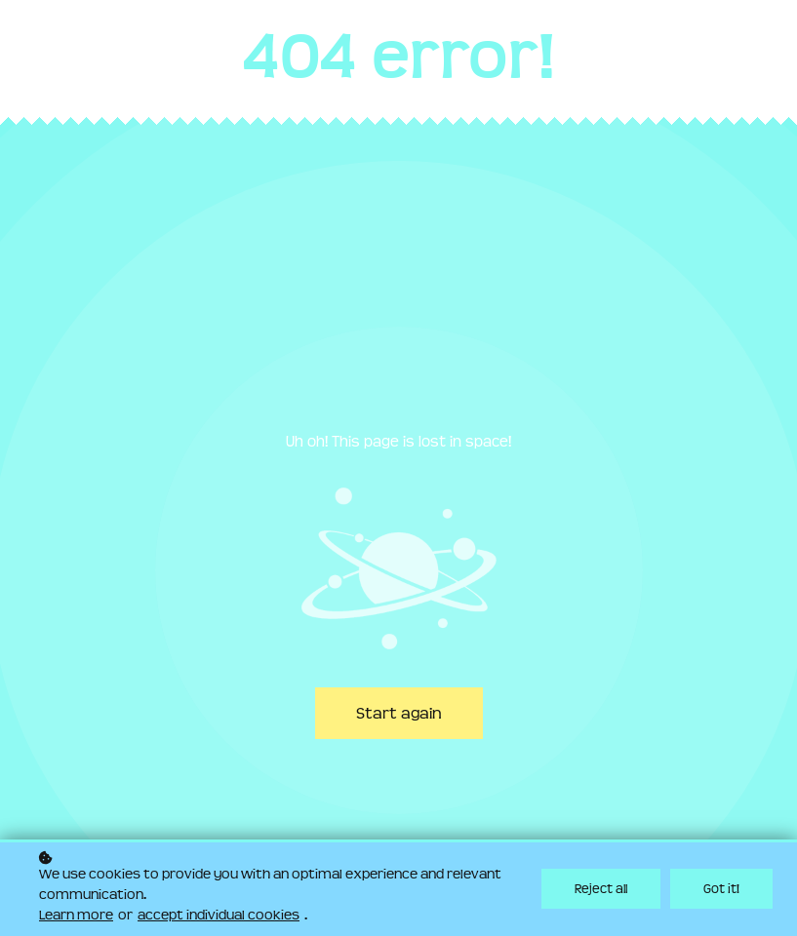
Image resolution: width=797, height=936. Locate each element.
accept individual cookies (218, 916)
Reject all (601, 889)
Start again (399, 713)
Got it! (721, 889)
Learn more (76, 916)
